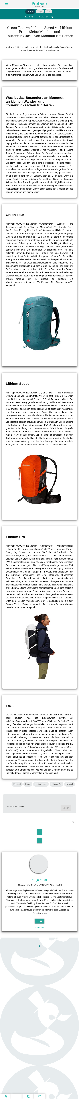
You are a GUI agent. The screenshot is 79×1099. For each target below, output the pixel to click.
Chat (49, 11)
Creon (27, 784)
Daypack (69, 784)
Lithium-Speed (41, 784)
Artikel (30, 11)
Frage (40, 11)
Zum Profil (39, 927)
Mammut (17, 784)
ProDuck (39, 3)
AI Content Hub (39, 6)
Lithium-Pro (56, 784)
